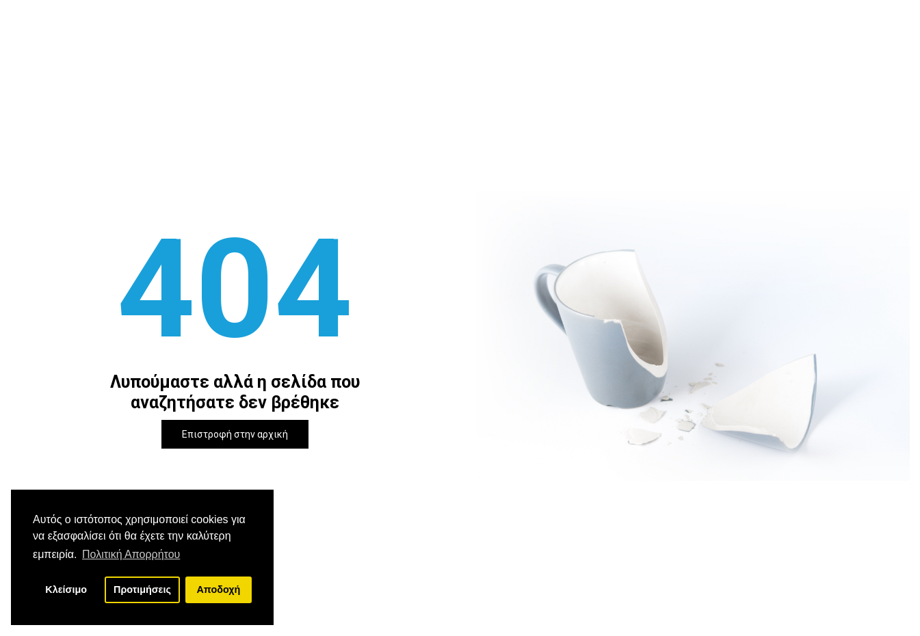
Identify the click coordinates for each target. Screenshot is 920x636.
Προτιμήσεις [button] (142, 589)
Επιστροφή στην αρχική (235, 434)
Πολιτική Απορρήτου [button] (131, 554)
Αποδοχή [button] (218, 589)
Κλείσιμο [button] (66, 589)
